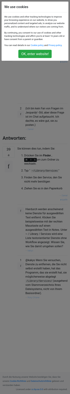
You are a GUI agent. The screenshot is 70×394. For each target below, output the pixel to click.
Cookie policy (37, 45)
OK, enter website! (35, 54)
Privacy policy (55, 45)
